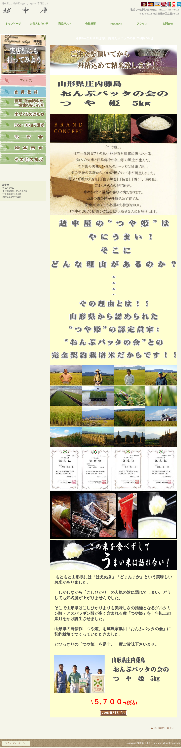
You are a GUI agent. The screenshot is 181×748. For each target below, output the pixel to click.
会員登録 (23, 92)
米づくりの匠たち (23, 114)
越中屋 (39, 11)
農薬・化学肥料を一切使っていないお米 (23, 103)
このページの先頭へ (163, 728)
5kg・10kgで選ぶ (23, 125)
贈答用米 (23, 148)
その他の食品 (23, 159)
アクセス (23, 80)
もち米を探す (23, 137)
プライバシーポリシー (16, 743)
